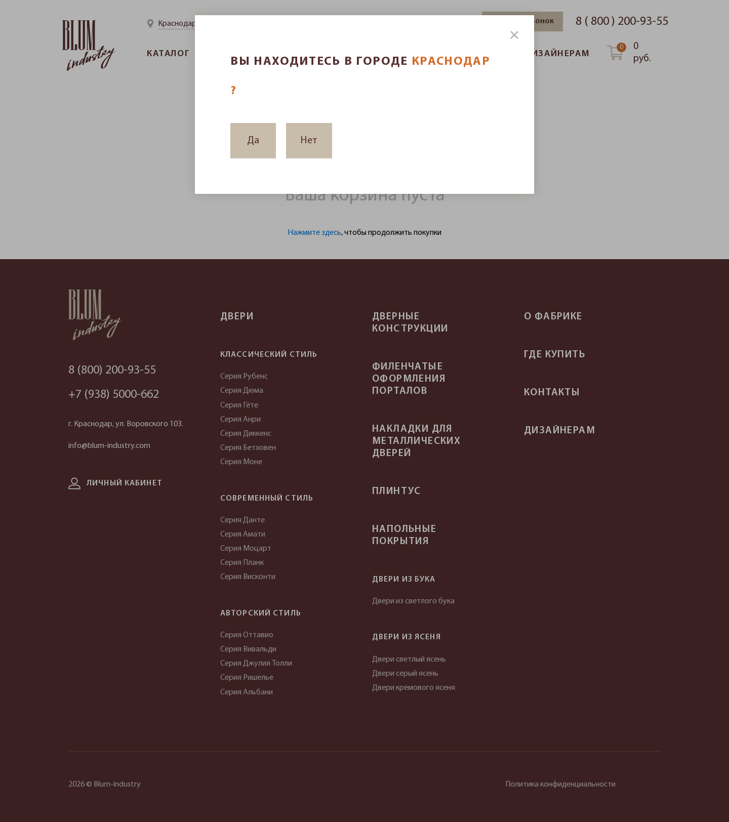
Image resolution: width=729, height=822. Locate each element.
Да (253, 141)
